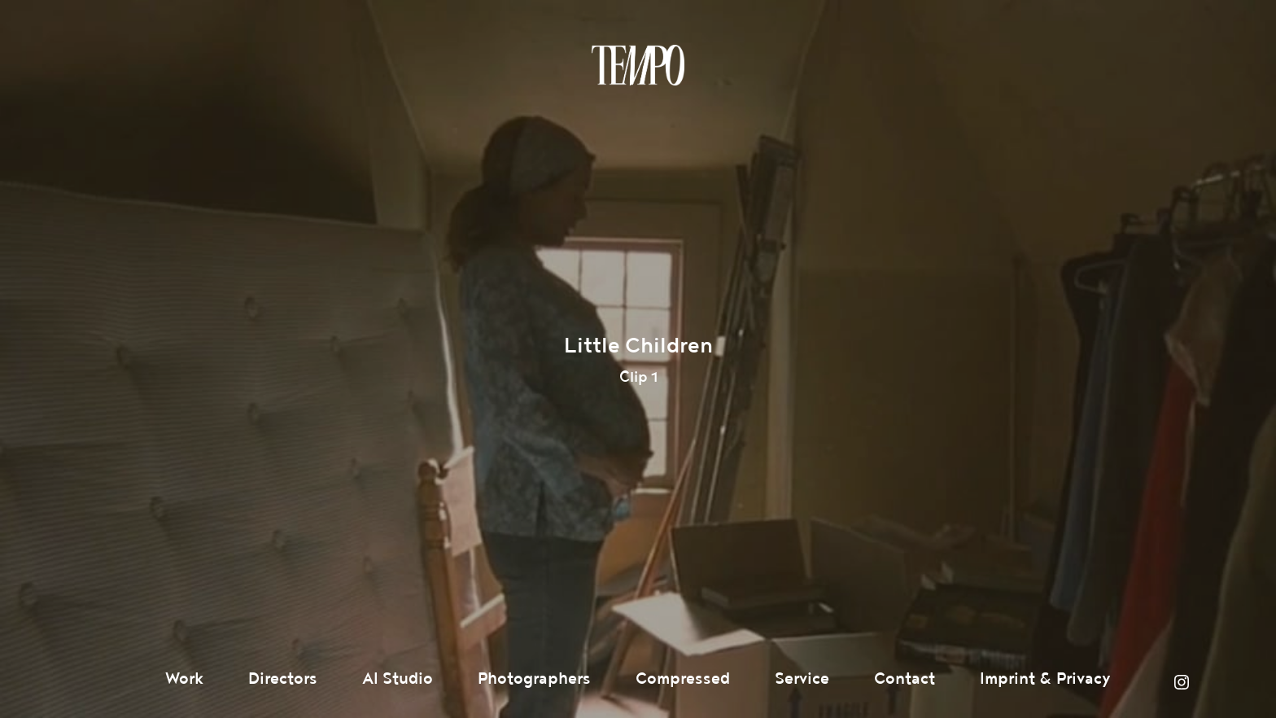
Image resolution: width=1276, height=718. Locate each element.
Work (184, 679)
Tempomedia (638, 65)
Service (802, 679)
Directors (282, 679)
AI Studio (397, 679)
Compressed (683, 679)
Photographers (534, 679)
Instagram (1181, 682)
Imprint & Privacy (1045, 679)
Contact (904, 679)
